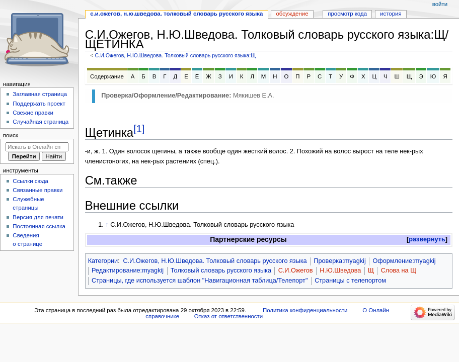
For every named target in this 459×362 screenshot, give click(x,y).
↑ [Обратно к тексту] (106, 224)
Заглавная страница (40, 94)
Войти (439, 4)
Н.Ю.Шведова (340, 270)
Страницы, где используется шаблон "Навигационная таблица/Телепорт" (200, 280)
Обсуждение (292, 14)
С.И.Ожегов (295, 270)
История (391, 14)
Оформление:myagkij (403, 260)
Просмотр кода (347, 14)
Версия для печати (38, 217)
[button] (427, 239)
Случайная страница (40, 122)
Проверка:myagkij (339, 260)
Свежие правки (33, 113)
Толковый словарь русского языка (221, 270)
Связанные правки (37, 190)
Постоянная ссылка (39, 226)
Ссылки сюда (30, 181)
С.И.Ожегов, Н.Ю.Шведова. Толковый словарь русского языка (215, 260)
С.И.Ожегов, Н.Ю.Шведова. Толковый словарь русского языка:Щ (175, 55)
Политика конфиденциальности (305, 310)
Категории (103, 260)
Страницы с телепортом (350, 280)
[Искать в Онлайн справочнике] (37, 146)
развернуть (427, 239)
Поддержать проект (39, 104)
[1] (138, 128)
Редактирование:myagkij (128, 270)
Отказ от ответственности (228, 316)
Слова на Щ (398, 270)
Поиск (10, 135)
